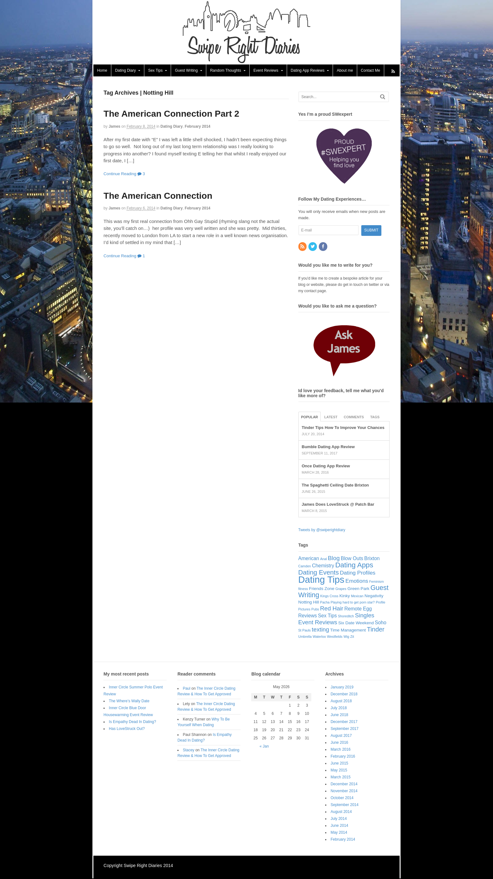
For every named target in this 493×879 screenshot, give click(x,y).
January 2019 (342, 687)
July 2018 (339, 708)
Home (102, 71)
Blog (334, 558)
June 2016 (340, 743)
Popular (309, 417)
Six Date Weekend (356, 623)
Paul (186, 689)
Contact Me (369, 71)
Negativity (374, 596)
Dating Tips (321, 580)
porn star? (367, 602)
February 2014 (197, 127)
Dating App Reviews (307, 71)
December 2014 (344, 784)
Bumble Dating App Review (328, 447)
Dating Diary (124, 71)
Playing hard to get (345, 602)
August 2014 (341, 812)
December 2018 (344, 694)
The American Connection (157, 196)
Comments (354, 417)
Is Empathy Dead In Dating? (132, 722)
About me (344, 71)
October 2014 (342, 798)
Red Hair (332, 608)
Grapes (340, 589)
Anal (323, 559)
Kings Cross (329, 596)
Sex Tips (154, 71)
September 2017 (345, 729)
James (114, 127)
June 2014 (340, 826)
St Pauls (304, 630)
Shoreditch (346, 616)
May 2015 (339, 770)
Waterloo (319, 637)
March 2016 (341, 750)
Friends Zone (322, 589)
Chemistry (323, 566)
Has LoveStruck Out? (126, 729)
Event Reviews (265, 71)
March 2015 (341, 777)
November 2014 (344, 791)
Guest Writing (185, 71)
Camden (304, 566)
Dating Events (318, 572)
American (308, 558)
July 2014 (339, 819)
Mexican (357, 596)
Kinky (345, 596)
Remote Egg (358, 609)
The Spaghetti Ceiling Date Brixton (335, 485)
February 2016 (343, 756)
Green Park (359, 589)
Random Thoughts (225, 71)
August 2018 (341, 701)
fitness (303, 589)
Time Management (348, 630)
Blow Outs (352, 558)
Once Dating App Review (326, 466)
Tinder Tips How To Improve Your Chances (343, 428)
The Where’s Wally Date (128, 701)
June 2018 (340, 715)
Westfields (335, 637)
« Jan (264, 746)
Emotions (357, 581)
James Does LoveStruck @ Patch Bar (338, 504)
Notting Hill (308, 602)
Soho (381, 623)
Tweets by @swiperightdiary (322, 530)
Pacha (325, 602)
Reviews (307, 616)
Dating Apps (354, 565)
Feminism (376, 582)
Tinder (376, 629)
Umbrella (305, 637)
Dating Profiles (358, 573)
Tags (375, 417)
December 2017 (344, 722)
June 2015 (340, 763)
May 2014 (339, 833)
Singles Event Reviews (336, 619)
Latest (331, 417)
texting (320, 629)
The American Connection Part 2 (171, 114)
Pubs (315, 609)
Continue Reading (119, 174)
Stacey (188, 750)
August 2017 (341, 736)
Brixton (372, 558)
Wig (346, 637)
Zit (352, 637)
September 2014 (345, 805)
